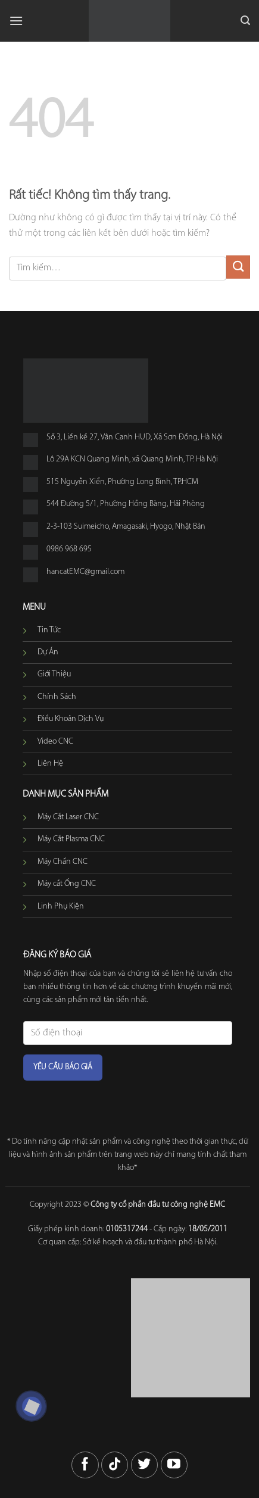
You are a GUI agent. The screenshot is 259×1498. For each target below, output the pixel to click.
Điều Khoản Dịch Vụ (71, 718)
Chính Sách (57, 696)
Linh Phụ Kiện (61, 906)
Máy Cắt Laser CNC (68, 817)
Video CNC (55, 741)
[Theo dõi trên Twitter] (144, 1465)
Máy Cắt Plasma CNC (71, 839)
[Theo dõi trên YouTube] (174, 1465)
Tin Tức (49, 630)
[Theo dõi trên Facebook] (84, 1465)
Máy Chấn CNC (63, 861)
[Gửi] (238, 267)
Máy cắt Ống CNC (67, 883)
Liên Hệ (50, 763)
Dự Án (48, 652)
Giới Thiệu (54, 674)
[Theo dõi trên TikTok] (114, 1465)
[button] (16, 20)
